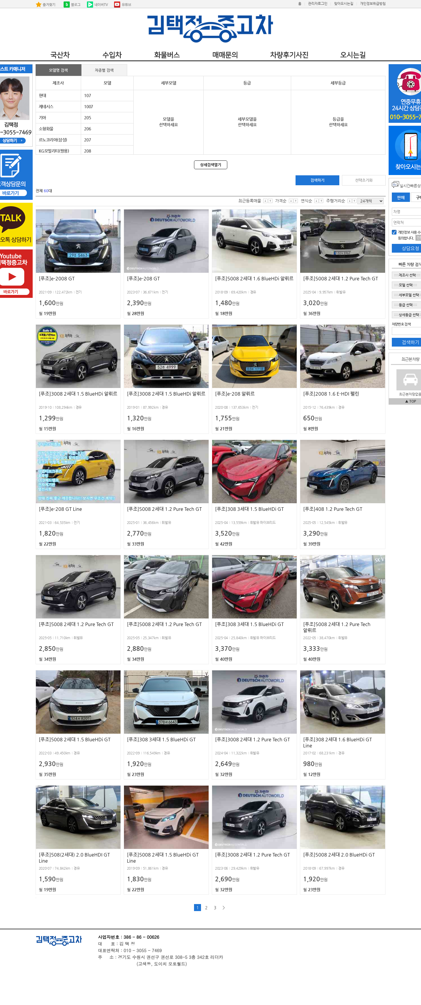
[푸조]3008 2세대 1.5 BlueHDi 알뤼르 (78, 393)
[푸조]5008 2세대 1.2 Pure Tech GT (340, 278)
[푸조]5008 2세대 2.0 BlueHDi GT (339, 854)
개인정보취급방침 (373, 3)
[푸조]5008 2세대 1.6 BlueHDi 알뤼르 (254, 278)
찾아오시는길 (343, 3)
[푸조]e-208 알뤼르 (235, 393)
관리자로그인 (317, 3)
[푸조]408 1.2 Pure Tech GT (332, 509)
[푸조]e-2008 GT (57, 278)
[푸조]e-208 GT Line (60, 509)
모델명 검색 (58, 70)
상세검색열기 (210, 164)
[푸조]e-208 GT (143, 278)
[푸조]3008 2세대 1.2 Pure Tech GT (252, 739)
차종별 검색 (104, 70)
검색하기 (317, 180)
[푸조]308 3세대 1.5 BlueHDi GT (249, 509)
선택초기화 (364, 180)
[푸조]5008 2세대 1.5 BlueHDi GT (75, 739)
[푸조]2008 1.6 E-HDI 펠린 (331, 393)
